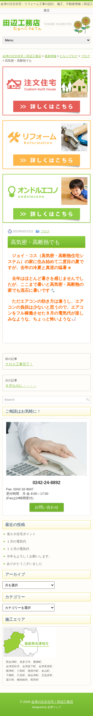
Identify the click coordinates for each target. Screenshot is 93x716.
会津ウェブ (54, 707)
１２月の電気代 (18, 549)
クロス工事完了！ (19, 364)
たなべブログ (69, 56)
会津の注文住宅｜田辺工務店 (21, 56)
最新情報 (51, 56)
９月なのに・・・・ (20, 386)
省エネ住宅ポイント (21, 534)
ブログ (85, 56)
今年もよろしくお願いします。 (29, 556)
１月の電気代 (16, 541)
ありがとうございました (24, 564)
